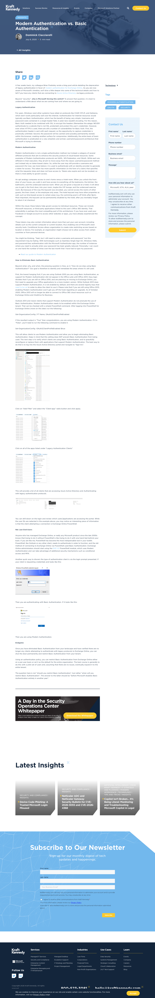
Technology (110, 85)
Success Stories (41, 8)
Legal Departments (84, 966)
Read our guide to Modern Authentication (38, 254)
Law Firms (81, 956)
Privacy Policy (123, 216)
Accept (133, 993)
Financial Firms (82, 963)
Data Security (105, 956)
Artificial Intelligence (116, 785)
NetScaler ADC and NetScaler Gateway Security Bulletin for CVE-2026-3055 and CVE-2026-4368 (78, 801)
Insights (126, 794)
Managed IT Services (38, 956)
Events (76, 8)
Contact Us (141, 8)
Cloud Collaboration (108, 966)
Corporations (82, 960)
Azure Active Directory (66, 93)
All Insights (24, 50)
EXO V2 (56, 548)
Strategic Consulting (107, 963)
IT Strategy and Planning (63, 963)
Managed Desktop (61, 956)
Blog (125, 969)
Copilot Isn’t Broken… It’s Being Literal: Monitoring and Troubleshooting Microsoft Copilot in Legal (119, 803)
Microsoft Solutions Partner (108, 8)
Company (88, 8)
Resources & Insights (61, 8)
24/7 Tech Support (107, 969)
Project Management (62, 966)
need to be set (21, 287)
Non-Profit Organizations (86, 969)
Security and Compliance (33, 795)
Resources (127, 966)
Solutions (26, 8)
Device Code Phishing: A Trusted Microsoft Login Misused (34, 804)
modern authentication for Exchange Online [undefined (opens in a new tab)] (63, 88)
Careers (126, 963)
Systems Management (108, 960)
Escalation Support (61, 960)
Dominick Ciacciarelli (39, 35)
